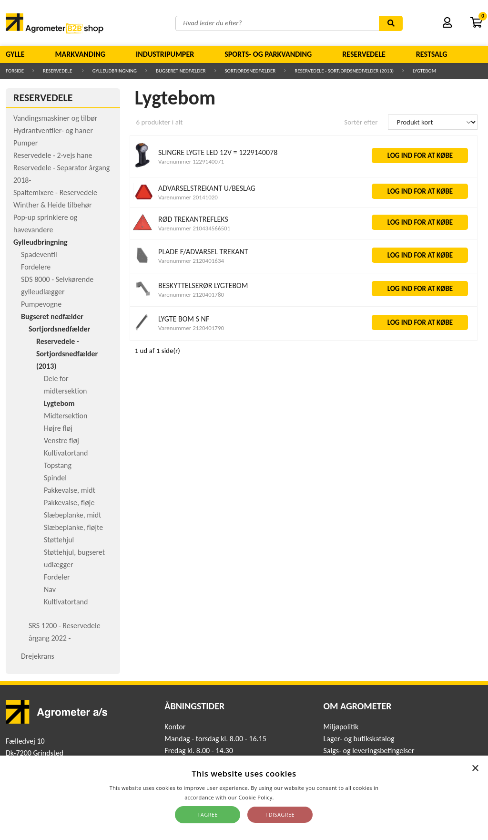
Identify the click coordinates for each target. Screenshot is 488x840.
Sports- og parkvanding (268, 54)
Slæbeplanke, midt (72, 514)
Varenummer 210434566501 (194, 228)
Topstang (57, 465)
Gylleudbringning (114, 71)
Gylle (15, 54)
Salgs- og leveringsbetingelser (369, 750)
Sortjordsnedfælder (250, 71)
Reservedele (364, 54)
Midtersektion (65, 415)
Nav (50, 589)
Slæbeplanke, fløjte (73, 527)
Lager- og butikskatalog (359, 738)
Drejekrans (37, 656)
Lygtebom (424, 71)
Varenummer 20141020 (188, 197)
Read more (289, 797)
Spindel (55, 477)
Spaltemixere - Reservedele (55, 192)
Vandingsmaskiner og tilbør (55, 118)
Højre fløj (58, 428)
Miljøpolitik (341, 726)
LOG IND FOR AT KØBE (420, 155)
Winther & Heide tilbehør (52, 204)
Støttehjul (59, 539)
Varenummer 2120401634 (191, 260)
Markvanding (80, 54)
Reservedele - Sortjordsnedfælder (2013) (344, 71)
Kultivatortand (66, 452)
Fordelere (36, 266)
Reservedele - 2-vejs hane (52, 155)
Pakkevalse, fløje (69, 502)
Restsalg (431, 54)
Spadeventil (39, 254)
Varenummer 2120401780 (191, 294)
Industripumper (165, 54)
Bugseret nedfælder (181, 71)
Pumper (25, 142)
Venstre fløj (61, 440)
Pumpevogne (41, 304)
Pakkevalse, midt (69, 490)
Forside (15, 71)
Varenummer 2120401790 (191, 328)
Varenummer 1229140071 (191, 161)
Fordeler (57, 576)
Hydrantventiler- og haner (53, 130)
